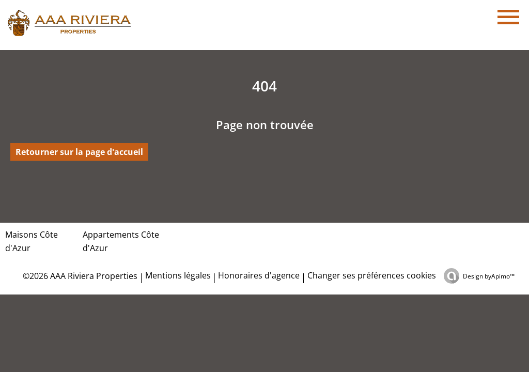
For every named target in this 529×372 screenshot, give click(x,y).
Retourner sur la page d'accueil (79, 152)
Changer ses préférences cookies (371, 275)
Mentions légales (178, 275)
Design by (489, 276)
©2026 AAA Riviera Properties (79, 276)
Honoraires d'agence (259, 275)
